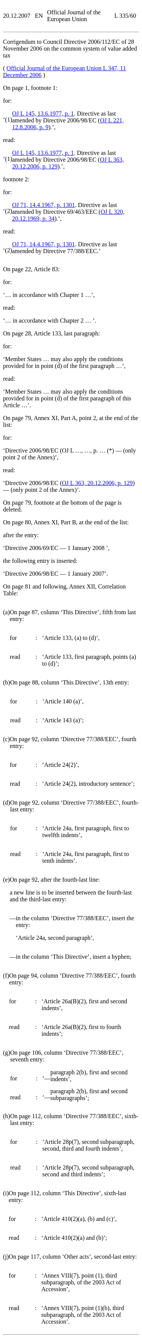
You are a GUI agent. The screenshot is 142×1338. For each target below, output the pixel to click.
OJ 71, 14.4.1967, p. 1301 (43, 205)
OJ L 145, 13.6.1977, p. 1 (43, 113)
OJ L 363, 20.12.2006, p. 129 (97, 483)
